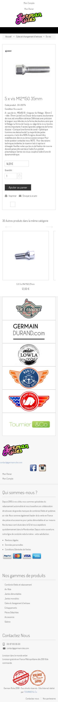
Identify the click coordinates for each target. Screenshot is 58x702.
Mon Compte (29, 3)
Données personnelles (14, 544)
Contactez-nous (32, 698)
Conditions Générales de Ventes (18, 549)
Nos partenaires (49, 698)
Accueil (8, 36)
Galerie (7, 621)
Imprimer (13, 195)
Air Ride (8, 589)
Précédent (8, 227)
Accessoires (9, 617)
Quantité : (9, 170)
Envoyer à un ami (30, 195)
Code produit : (11, 105)
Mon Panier (29, 9)
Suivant (50, 227)
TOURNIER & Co (30, 692)
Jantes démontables (13, 594)
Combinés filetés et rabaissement (18, 584)
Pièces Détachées (12, 612)
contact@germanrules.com (11, 462)
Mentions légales (11, 540)
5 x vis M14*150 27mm (26, 284)
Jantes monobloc (12, 598)
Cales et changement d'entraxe (29, 36)
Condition (9, 109)
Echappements (11, 607)
